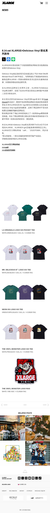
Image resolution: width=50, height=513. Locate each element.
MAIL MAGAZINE (13, 490)
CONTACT (22, 490)
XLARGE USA (23, 484)
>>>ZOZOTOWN (8, 150)
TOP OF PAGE (25, 472)
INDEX (25, 404)
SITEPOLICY (29, 490)
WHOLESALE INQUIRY (40, 490)
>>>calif (5, 147)
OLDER (44, 404)
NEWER (5, 404)
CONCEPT (4, 490)
